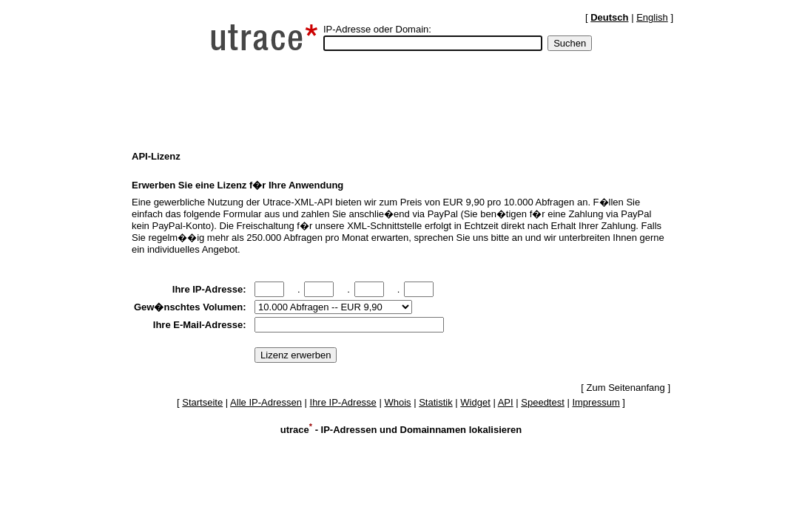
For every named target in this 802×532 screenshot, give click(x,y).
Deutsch (609, 17)
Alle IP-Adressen (266, 402)
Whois (397, 402)
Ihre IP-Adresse (343, 402)
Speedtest (543, 402)
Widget (475, 402)
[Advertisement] (401, 100)
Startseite (202, 402)
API (505, 402)
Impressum (595, 402)
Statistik (436, 402)
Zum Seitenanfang (626, 387)
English (652, 17)
